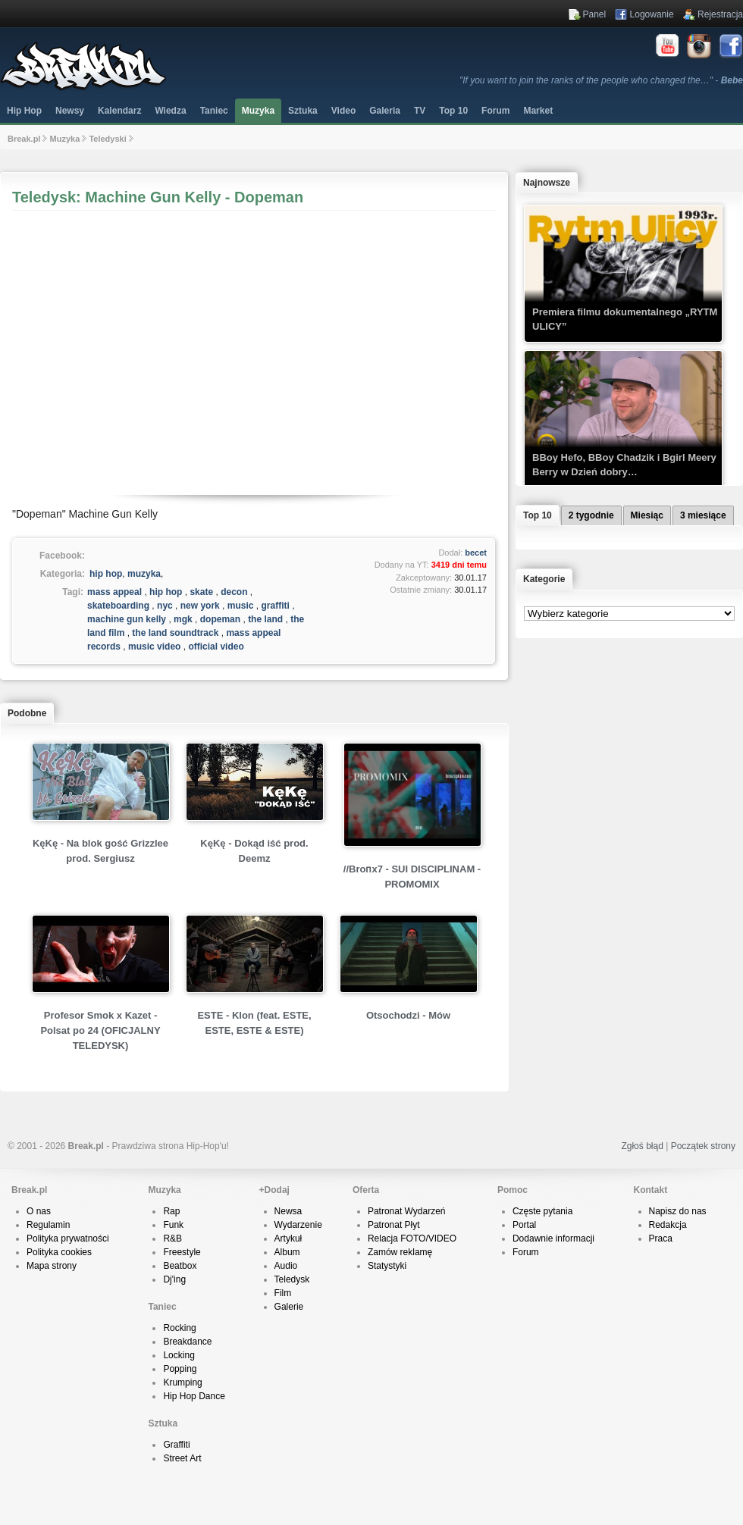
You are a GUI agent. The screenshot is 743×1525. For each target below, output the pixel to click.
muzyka (144, 573)
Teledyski (107, 138)
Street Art (182, 1458)
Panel (595, 14)
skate (201, 592)
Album (287, 1252)
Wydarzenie (298, 1225)
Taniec (214, 110)
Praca (660, 1238)
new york (200, 605)
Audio (286, 1265)
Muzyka (258, 110)
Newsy (69, 110)
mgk (183, 619)
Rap (171, 1211)
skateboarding (118, 605)
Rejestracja (720, 14)
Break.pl (24, 138)
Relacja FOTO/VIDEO (412, 1238)
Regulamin (48, 1225)
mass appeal (114, 592)
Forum (526, 1252)
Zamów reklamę (400, 1252)
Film (283, 1293)
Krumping (182, 1382)
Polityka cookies (59, 1252)
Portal (524, 1225)
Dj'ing (174, 1279)
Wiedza (170, 110)
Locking (178, 1355)
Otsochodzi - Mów (408, 1015)
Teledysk (292, 1279)
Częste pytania (542, 1211)
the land (265, 619)
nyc (165, 605)
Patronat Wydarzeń (407, 1211)
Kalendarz (119, 110)
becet (476, 552)
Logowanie (652, 14)
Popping (179, 1369)
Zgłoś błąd (642, 1146)
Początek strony (703, 1146)
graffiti (276, 605)
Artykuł (288, 1238)
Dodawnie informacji (553, 1238)
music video (154, 646)
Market (538, 110)
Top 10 (453, 110)
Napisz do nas (678, 1211)
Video (343, 110)
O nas (39, 1211)
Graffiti (176, 1444)
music (240, 605)
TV (419, 110)
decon (234, 592)
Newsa (288, 1211)
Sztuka (303, 110)
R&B (172, 1238)
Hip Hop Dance (193, 1396)
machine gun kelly (126, 619)
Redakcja (668, 1225)
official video (215, 646)
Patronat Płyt (394, 1225)
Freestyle (181, 1252)
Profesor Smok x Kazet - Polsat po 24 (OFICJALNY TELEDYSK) (100, 1030)
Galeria (384, 110)
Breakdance (187, 1341)
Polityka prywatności (68, 1238)
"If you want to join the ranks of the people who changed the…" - (601, 80)
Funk (173, 1225)
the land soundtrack (175, 633)
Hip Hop (24, 110)
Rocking (179, 1328)
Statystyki (387, 1265)
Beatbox (179, 1265)
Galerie (289, 1306)
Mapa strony (52, 1265)
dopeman (220, 619)
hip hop (105, 573)
